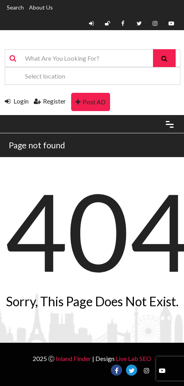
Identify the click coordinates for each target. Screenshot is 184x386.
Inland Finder (73, 358)
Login (17, 101)
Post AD (91, 102)
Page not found (37, 145)
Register (50, 101)
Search (15, 7)
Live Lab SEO (133, 358)
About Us (41, 7)
